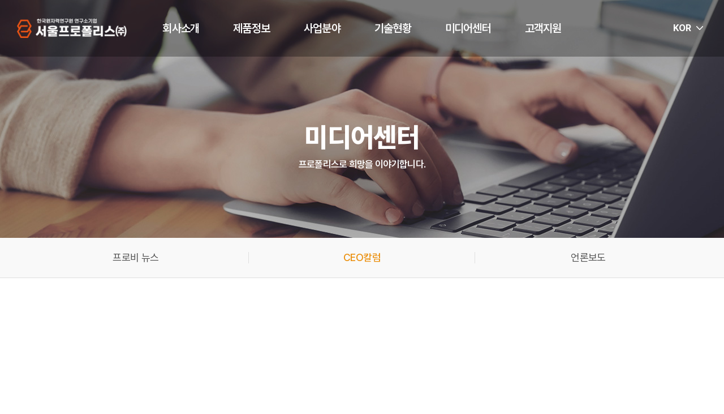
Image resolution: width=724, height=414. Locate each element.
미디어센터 (468, 28)
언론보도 (588, 257)
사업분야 (322, 28)
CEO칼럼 (362, 257)
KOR (682, 28)
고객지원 (543, 28)
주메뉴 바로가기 (0, 0)
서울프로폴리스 (72, 28)
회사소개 (180, 28)
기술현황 (392, 28)
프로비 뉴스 (135, 257)
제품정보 (251, 28)
